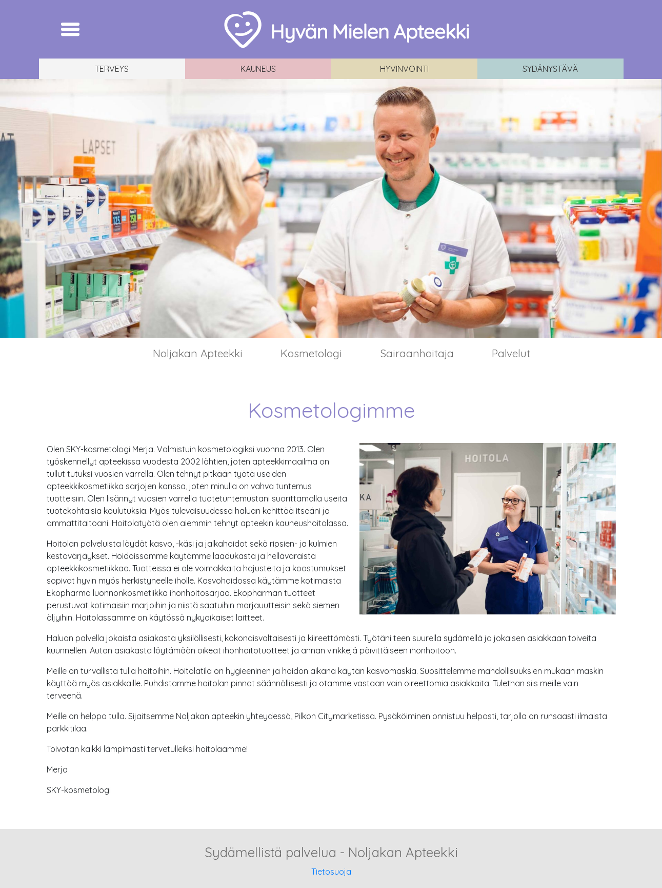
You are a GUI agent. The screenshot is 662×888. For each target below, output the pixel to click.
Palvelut (511, 353)
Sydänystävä (550, 69)
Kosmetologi (311, 353)
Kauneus (258, 69)
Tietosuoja (331, 871)
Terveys (112, 69)
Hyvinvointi (404, 69)
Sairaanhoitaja (417, 353)
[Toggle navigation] (70, 29)
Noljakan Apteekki (198, 353)
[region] (331, 208)
